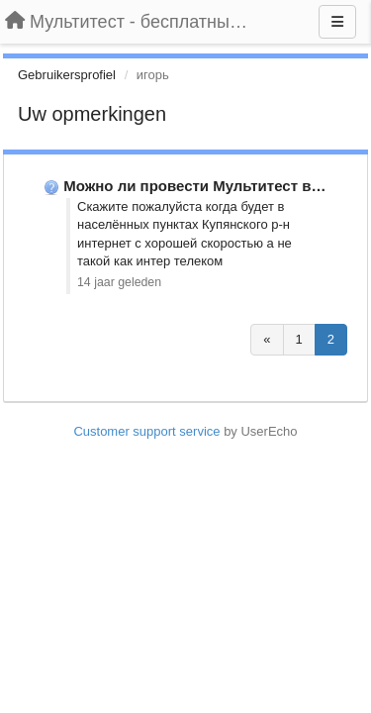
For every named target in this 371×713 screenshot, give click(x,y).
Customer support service (146, 431)
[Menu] (337, 22)
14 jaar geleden (119, 282)
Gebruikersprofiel (67, 74)
